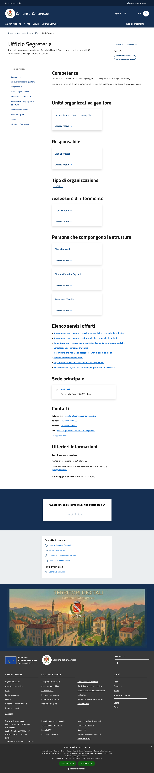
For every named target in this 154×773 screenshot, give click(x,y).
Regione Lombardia (13, 3)
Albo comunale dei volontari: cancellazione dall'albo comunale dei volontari (88, 333)
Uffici (36, 33)
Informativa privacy (86, 725)
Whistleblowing (84, 738)
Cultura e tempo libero (50, 686)
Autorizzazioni (83, 703)
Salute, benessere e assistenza (90, 699)
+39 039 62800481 (69, 425)
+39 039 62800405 (69, 420)
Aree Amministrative (14, 686)
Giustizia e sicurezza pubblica (90, 686)
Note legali (82, 729)
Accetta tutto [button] (67, 763)
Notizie (117, 681)
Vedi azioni (132, 44)
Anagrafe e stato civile (50, 681)
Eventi (116, 707)
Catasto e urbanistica (50, 699)
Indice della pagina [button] (18, 69)
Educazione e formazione (88, 681)
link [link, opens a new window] (100, 758)
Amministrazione (24, 33)
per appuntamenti (59, 435)
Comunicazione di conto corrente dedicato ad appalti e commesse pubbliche (89, 343)
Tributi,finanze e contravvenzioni (91, 690)
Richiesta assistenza (49, 734)
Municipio (65, 389)
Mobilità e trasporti (49, 703)
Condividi (120, 44)
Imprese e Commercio (50, 694)
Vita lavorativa (47, 690)
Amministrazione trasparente (90, 721)
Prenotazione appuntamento (53, 721)
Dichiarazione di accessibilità (89, 734)
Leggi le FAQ (46, 729)
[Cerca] (146, 13)
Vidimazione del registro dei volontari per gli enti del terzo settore (84, 367)
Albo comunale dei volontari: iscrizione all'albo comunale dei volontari (86, 338)
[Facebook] (124, 13)
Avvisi (116, 690)
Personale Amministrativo (16, 703)
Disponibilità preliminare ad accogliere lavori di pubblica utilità (82, 352)
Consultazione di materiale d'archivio (70, 347)
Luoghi (116, 702)
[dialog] (77, 758)
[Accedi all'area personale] (136, 3)
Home (10, 33)
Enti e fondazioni (12, 694)
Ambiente (82, 694)
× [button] (151, 746)
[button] (77, 769)
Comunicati (118, 686)
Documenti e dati (12, 708)
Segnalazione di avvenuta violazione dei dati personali (78, 362)
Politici (8, 699)
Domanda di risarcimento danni (68, 357)
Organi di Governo (12, 681)
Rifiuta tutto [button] (87, 763)
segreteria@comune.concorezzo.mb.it (80, 415)
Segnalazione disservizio (51, 725)
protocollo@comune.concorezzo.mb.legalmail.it (76, 430)
